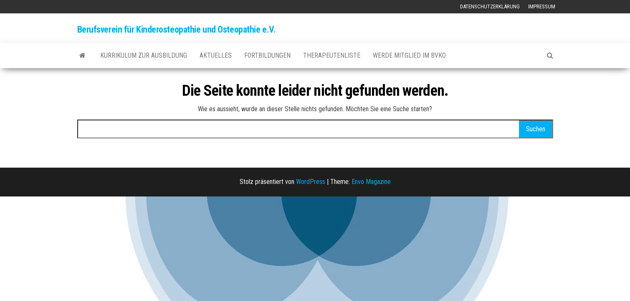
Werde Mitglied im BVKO (409, 55)
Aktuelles (216, 55)
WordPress (310, 182)
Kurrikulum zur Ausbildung (143, 55)
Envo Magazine (371, 182)
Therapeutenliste (331, 55)
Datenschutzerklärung (490, 6)
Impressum (541, 6)
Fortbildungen (267, 55)
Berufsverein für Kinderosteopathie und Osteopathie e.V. (176, 29)
